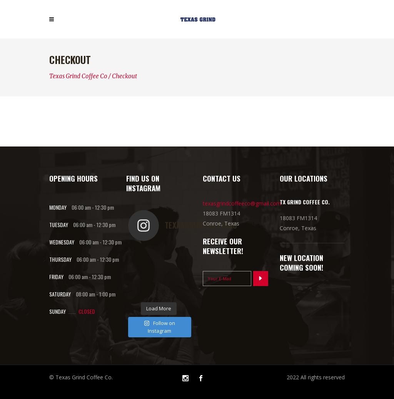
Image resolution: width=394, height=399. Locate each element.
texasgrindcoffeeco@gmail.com (242, 203)
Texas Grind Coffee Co (78, 76)
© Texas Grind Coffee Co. (81, 377)
